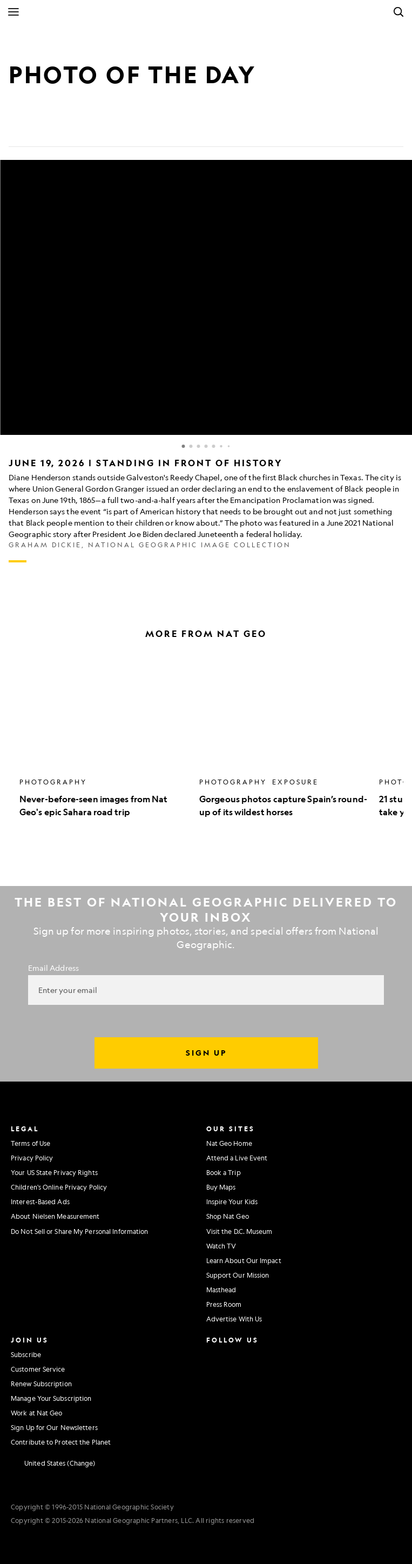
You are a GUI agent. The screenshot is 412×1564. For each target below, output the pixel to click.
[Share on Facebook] (17, 129)
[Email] (69, 129)
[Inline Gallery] (206, 361)
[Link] (95, 129)
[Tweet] (43, 129)
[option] (103, 736)
